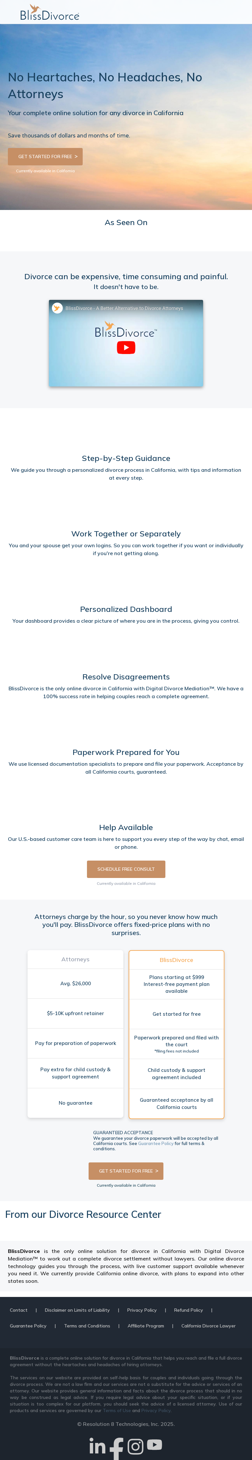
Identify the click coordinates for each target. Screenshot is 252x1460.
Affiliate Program (146, 1326)
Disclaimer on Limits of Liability (77, 1310)
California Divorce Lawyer (208, 1326)
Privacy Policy (142, 1310)
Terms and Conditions (87, 1326)
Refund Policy (188, 1310)
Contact (19, 1310)
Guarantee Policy (156, 1143)
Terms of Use (117, 1410)
